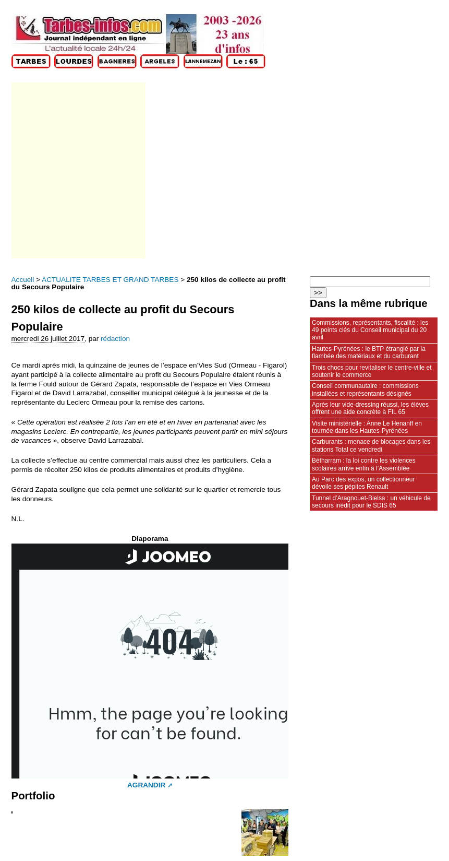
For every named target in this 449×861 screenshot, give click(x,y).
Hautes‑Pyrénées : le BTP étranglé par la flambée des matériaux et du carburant (369, 352)
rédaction (115, 339)
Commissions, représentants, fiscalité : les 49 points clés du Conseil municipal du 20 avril (370, 330)
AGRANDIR (146, 785)
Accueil (22, 280)
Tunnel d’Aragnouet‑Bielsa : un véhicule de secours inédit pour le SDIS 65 (371, 501)
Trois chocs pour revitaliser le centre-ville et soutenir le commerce (371, 371)
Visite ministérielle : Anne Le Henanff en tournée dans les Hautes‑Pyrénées (367, 427)
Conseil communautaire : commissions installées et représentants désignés (365, 389)
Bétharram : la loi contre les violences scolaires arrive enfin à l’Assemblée (364, 464)
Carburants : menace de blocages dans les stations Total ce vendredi (371, 445)
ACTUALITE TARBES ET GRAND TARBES (110, 280)
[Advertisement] (77, 170)
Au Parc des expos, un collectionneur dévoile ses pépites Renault (363, 483)
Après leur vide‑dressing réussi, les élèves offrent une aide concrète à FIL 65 (370, 408)
